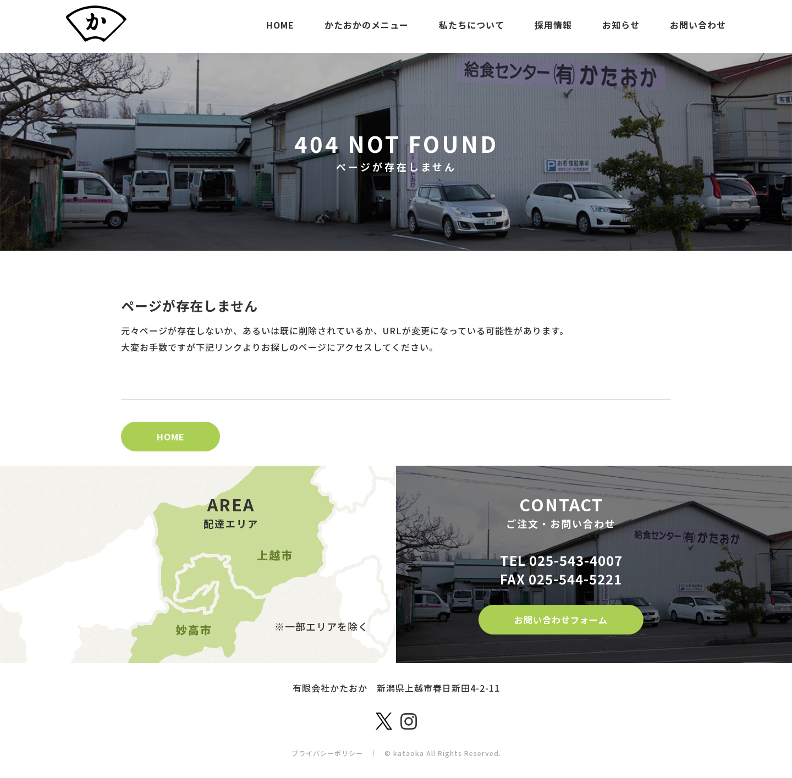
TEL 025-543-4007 (561, 560)
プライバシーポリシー (327, 753)
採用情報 (553, 24)
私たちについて (471, 24)
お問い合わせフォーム (561, 619)
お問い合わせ (698, 24)
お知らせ (621, 24)
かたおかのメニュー (366, 24)
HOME (280, 24)
